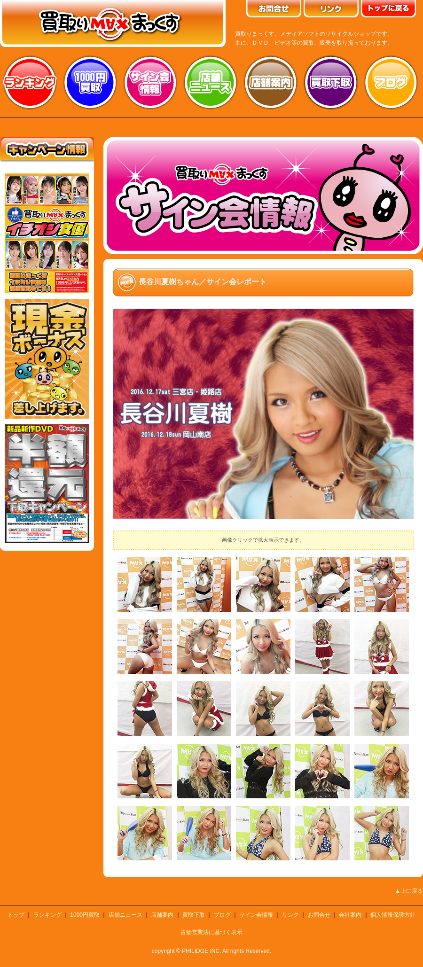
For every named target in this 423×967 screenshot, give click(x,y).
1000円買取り (90, 82)
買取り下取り (331, 82)
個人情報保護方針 (392, 915)
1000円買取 (85, 915)
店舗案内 (271, 82)
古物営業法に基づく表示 (211, 932)
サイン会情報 (150, 82)
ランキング (30, 82)
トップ (16, 915)
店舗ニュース (210, 82)
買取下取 (193, 915)
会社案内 (350, 915)
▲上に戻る (409, 891)
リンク (290, 915)
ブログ (391, 82)
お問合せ (319, 915)
